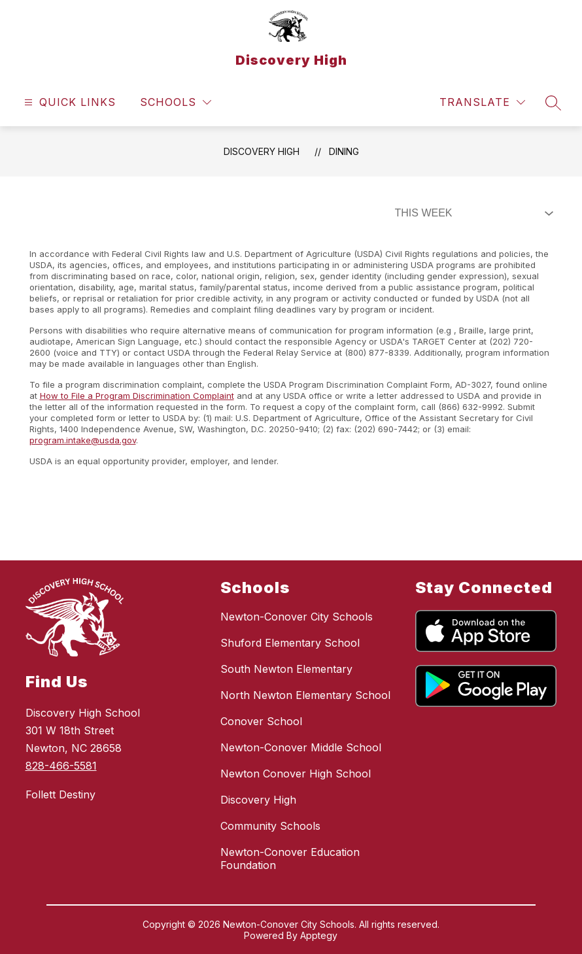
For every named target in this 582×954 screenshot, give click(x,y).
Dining (344, 151)
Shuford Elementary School (290, 642)
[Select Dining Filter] (471, 213)
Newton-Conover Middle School (300, 747)
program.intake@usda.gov (82, 440)
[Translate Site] (482, 102)
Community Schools (270, 825)
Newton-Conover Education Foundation (290, 858)
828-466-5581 (61, 765)
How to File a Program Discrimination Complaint (137, 395)
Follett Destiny (60, 794)
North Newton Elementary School (305, 695)
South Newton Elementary (286, 668)
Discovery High (262, 151)
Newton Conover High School (295, 773)
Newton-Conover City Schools (296, 616)
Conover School (261, 721)
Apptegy (318, 935)
